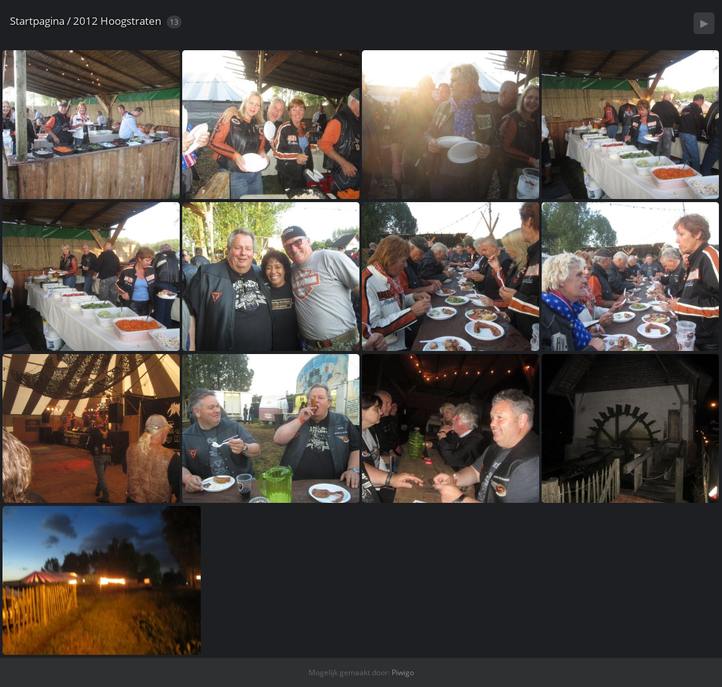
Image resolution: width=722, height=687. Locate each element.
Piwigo (403, 672)
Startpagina (37, 21)
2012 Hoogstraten (117, 21)
